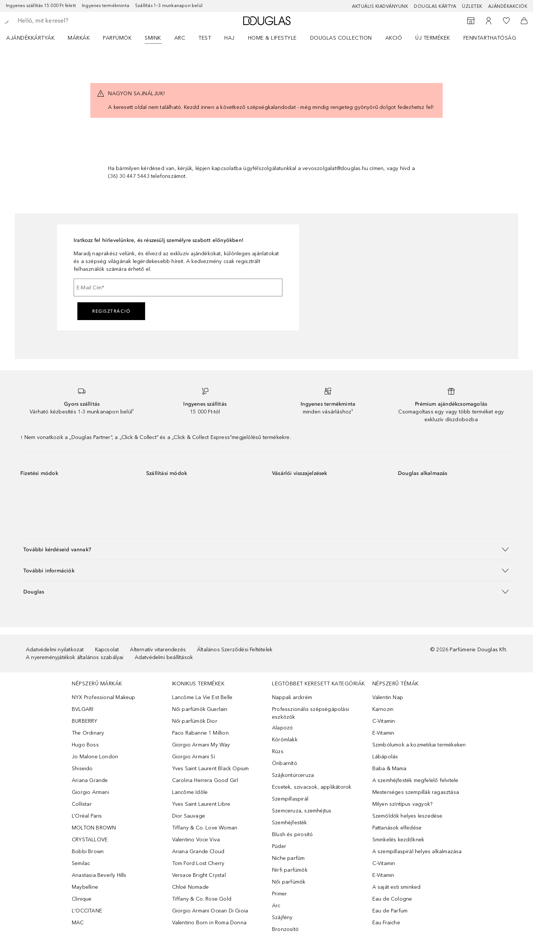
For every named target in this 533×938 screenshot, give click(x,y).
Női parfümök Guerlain (200, 709)
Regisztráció (111, 311)
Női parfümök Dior (194, 721)
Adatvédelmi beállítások (164, 657)
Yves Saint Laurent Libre (201, 804)
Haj (229, 38)
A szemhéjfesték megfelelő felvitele (415, 780)
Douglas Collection (341, 38)
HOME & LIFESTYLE (272, 38)
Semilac (81, 863)
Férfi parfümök (290, 870)
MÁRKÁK (79, 38)
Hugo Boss (85, 745)
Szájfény (282, 917)
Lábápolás (385, 757)
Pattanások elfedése (397, 828)
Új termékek (432, 38)
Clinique (82, 899)
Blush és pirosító (292, 834)
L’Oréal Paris (87, 816)
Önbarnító (284, 763)
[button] (266, 549)
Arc (179, 38)
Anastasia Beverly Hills (99, 875)
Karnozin (383, 709)
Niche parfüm (288, 858)
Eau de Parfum (390, 911)
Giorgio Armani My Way (201, 745)
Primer (279, 894)
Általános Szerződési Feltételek (234, 649)
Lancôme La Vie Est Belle (202, 697)
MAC (78, 922)
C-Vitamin (383, 721)
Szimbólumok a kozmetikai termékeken (419, 745)
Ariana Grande (90, 780)
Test (204, 38)
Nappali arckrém (292, 697)
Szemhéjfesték (289, 822)
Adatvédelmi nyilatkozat (55, 649)
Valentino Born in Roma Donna (209, 922)
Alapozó (282, 728)
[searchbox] (72, 21)
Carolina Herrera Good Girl (205, 780)
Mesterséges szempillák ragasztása (415, 792)
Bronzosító (285, 929)
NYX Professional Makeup (103, 697)
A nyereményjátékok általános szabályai (75, 657)
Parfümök (117, 38)
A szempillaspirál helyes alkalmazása (417, 851)
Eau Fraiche (386, 922)
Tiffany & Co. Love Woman (205, 828)
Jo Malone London (95, 757)
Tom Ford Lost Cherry (198, 863)
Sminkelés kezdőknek (398, 839)
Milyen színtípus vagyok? (402, 804)
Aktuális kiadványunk (380, 6)
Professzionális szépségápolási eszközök (310, 713)
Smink (153, 38)
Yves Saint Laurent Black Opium (210, 768)
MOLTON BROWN (94, 828)
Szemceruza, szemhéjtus (301, 811)
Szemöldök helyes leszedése (407, 816)
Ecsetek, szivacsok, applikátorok (311, 787)
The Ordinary (88, 733)
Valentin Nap (387, 697)
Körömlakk (285, 739)
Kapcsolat (107, 649)
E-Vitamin (383, 733)
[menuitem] (35, 37)
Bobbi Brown (88, 851)
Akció (393, 38)
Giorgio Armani (90, 792)
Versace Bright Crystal (199, 875)
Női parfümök (288, 882)
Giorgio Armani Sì (193, 757)
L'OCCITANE (87, 911)
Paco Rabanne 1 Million (200, 733)
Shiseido (82, 768)
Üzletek (472, 6)
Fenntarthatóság (489, 38)
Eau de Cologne (392, 899)
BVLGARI (82, 709)
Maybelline (85, 887)
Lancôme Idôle (190, 792)
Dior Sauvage (188, 816)
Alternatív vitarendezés (158, 649)
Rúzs (278, 751)
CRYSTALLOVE (90, 839)
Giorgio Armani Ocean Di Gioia (210, 911)
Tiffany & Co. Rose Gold (202, 899)
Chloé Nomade (190, 887)
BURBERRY (85, 721)
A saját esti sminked (396, 887)
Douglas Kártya (435, 6)
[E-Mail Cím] (178, 287)
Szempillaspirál (290, 799)
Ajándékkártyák (30, 38)
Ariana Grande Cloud (198, 851)
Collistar (82, 804)
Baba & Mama (389, 768)
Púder (279, 846)
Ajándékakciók (507, 6)
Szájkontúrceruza (293, 775)
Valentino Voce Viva (196, 839)
